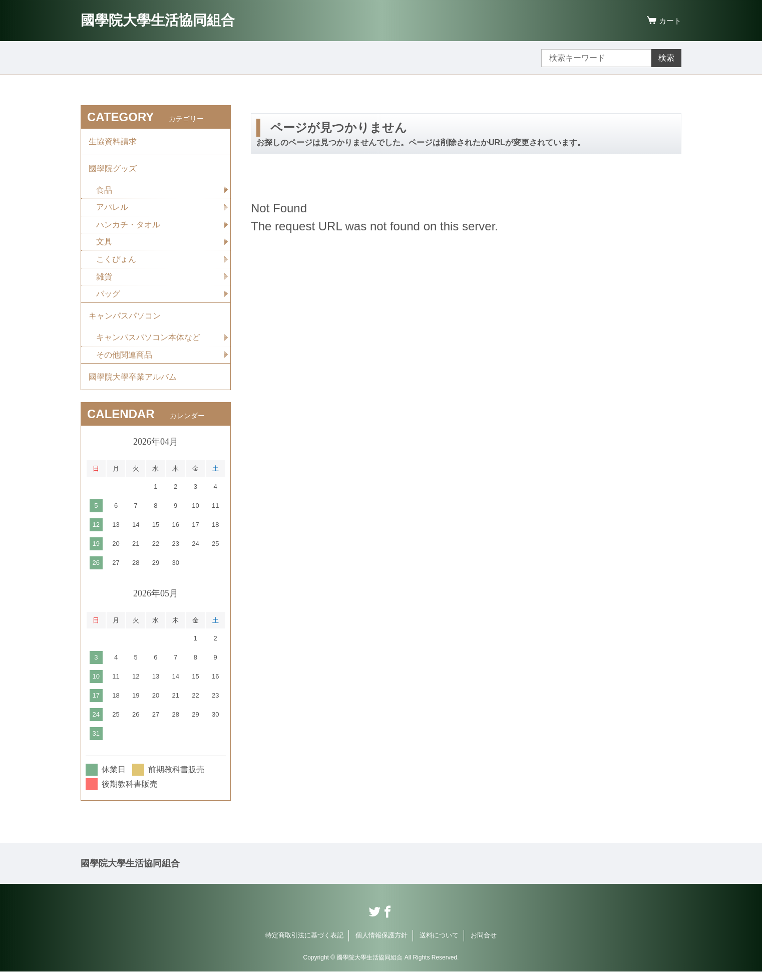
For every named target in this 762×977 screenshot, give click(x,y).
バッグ (108, 296)
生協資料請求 (113, 142)
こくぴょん (116, 261)
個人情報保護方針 (381, 940)
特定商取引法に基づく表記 (304, 940)
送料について (439, 940)
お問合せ (484, 940)
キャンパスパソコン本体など (148, 341)
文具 (104, 244)
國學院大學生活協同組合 (158, 20)
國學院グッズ (113, 169)
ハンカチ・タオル (128, 226)
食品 (104, 191)
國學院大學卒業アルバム (133, 381)
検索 (666, 58)
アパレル (112, 209)
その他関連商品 (124, 359)
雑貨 (104, 279)
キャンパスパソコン (125, 319)
